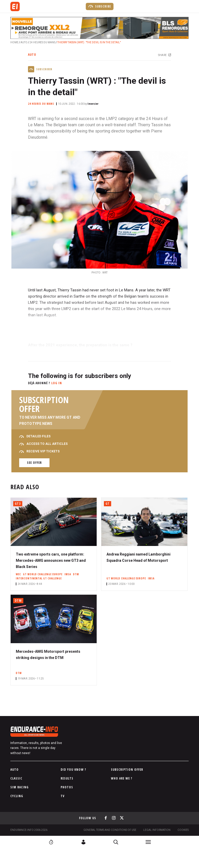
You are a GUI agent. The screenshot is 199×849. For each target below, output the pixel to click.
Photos (67, 787)
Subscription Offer (127, 769)
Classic (16, 778)
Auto (23, 42)
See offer (34, 462)
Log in (56, 383)
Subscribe (99, 6)
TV (63, 796)
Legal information (156, 830)
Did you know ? (73, 769)
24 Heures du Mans (42, 42)
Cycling (16, 796)
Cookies (183, 830)
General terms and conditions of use (109, 830)
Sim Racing (19, 787)
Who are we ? (121, 778)
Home (14, 42)
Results (67, 778)
